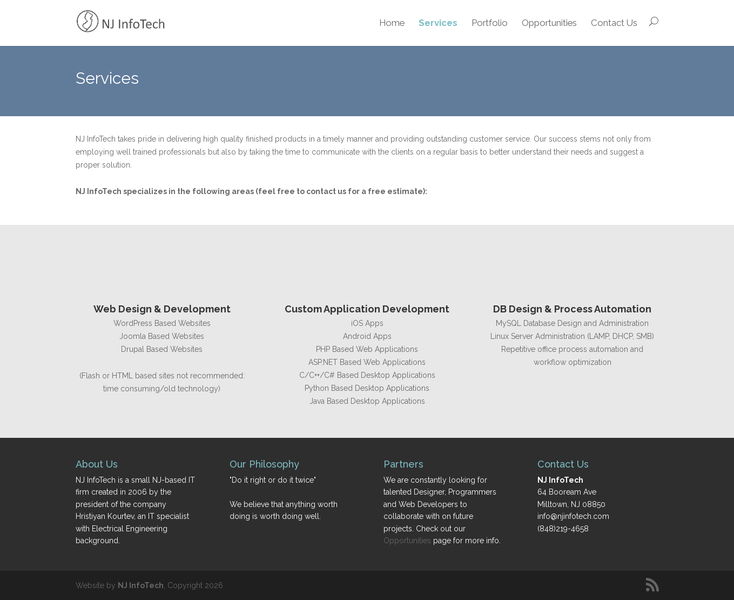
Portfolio (490, 22)
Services (438, 22)
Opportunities (549, 22)
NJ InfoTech (141, 585)
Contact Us (614, 22)
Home (392, 22)
